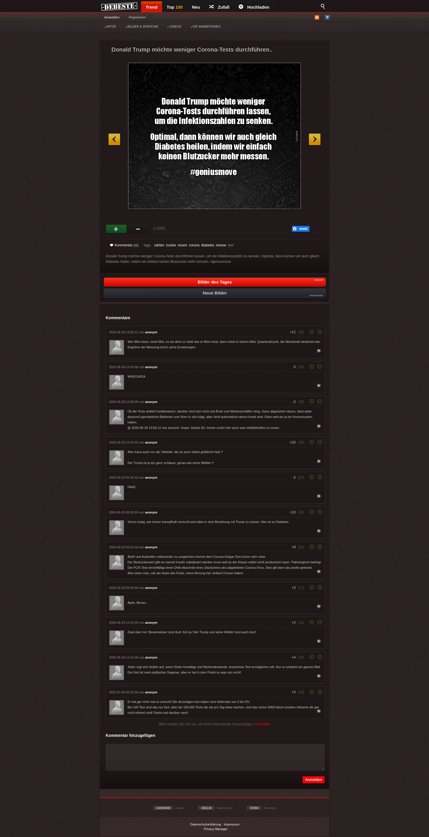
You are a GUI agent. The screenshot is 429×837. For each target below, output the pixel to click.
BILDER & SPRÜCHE (141, 26)
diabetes (207, 245)
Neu (196, 7)
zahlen (159, 245)
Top (175, 7)
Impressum (231, 824)
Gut (116, 229)
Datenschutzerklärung (205, 824)
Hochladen (254, 7)
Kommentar (124, 245)
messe (221, 245)
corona (194, 245)
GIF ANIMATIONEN (205, 26)
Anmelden (111, 17)
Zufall (219, 7)
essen (182, 245)
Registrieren (137, 17)
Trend (151, 7)
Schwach (138, 229)
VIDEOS (174, 26)
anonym (151, 332)
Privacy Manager (216, 829)
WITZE (110, 26)
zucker (171, 245)
